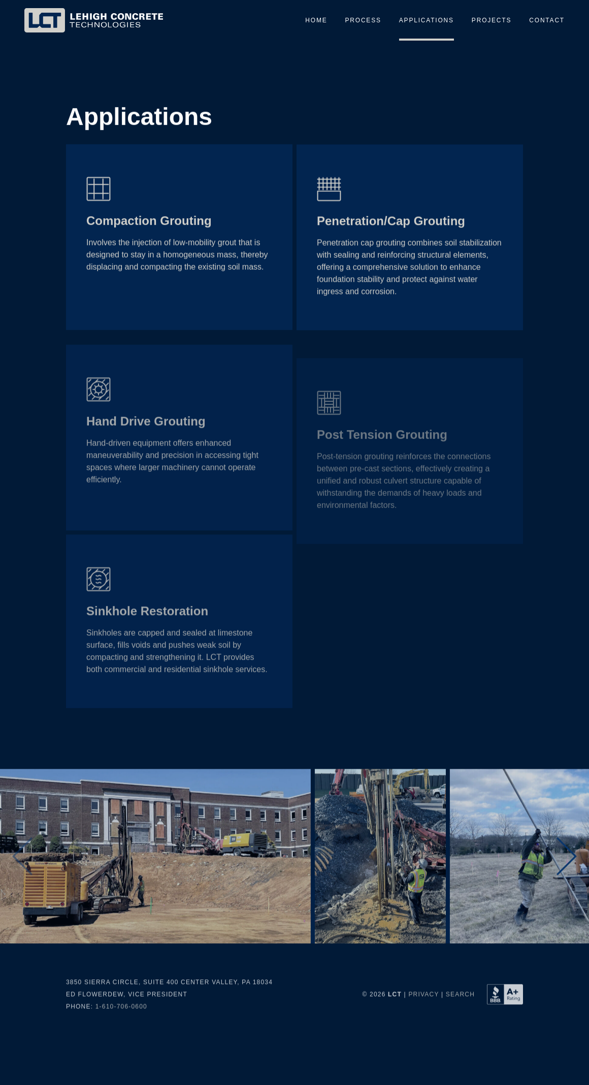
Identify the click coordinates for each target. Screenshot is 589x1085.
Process (363, 20)
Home (316, 20)
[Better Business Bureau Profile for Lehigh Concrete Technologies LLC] (505, 1031)
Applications (426, 20)
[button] (567, 893)
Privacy (423, 1031)
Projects (491, 20)
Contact (547, 20)
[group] (156, 893)
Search (460, 1031)
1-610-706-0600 (121, 1043)
